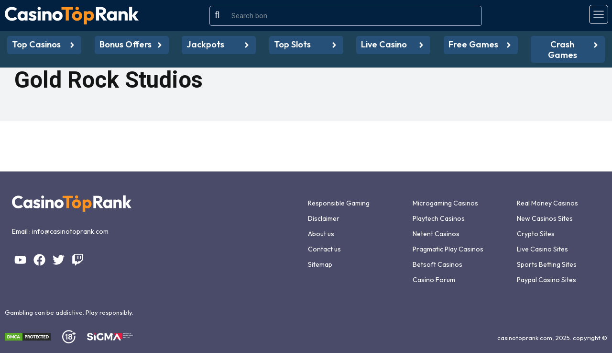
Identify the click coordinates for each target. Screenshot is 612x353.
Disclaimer (323, 218)
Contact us (324, 249)
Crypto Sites (536, 233)
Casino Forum (434, 279)
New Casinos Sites (545, 218)
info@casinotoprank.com (70, 231)
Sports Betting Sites (547, 264)
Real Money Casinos (547, 203)
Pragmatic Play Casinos (448, 249)
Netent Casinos (436, 233)
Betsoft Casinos (437, 264)
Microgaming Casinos (445, 203)
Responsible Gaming (339, 203)
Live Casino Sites (542, 249)
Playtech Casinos (439, 218)
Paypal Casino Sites (546, 279)
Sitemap (320, 264)
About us (321, 233)
